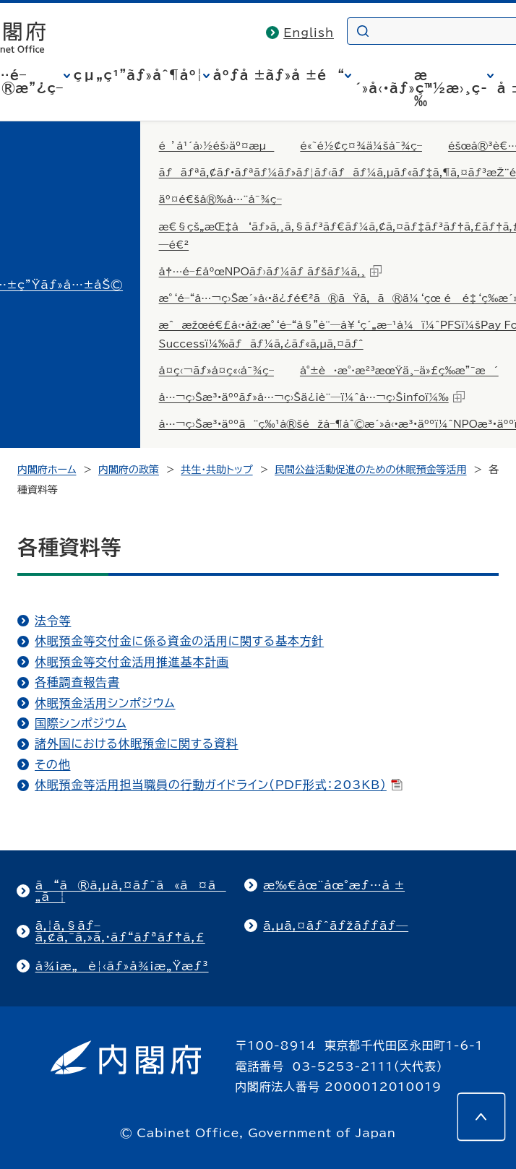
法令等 (53, 620)
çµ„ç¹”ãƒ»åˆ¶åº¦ (138, 75)
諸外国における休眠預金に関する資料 (136, 743)
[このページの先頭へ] (481, 1117)
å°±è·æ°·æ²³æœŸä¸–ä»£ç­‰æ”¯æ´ (399, 371)
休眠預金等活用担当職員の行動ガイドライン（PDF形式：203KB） (219, 784)
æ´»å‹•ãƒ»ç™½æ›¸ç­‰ (421, 88)
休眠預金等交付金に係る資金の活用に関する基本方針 (179, 641)
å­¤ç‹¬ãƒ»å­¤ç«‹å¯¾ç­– (216, 371)
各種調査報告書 (77, 682)
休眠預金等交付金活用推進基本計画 (132, 662)
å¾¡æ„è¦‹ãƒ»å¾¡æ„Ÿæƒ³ (122, 966)
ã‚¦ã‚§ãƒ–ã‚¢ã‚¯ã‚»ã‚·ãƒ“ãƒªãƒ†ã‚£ (120, 931)
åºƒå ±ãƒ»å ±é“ (279, 75)
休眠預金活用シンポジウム (105, 703)
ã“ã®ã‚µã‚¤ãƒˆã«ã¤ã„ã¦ (130, 890)
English (308, 32)
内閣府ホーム (46, 470)
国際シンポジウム (80, 723)
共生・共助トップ (216, 470)
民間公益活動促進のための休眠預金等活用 (370, 470)
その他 (52, 764)
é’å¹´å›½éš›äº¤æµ (217, 146)
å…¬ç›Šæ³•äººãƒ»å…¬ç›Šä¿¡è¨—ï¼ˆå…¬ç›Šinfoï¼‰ (312, 396)
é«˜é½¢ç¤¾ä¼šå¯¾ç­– (361, 146)
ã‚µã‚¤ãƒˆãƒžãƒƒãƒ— (335, 925)
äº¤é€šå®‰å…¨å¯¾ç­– (220, 199)
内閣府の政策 (128, 470)
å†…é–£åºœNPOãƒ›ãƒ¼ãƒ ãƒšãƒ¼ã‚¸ (270, 271)
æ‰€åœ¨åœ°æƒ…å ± (334, 885)
